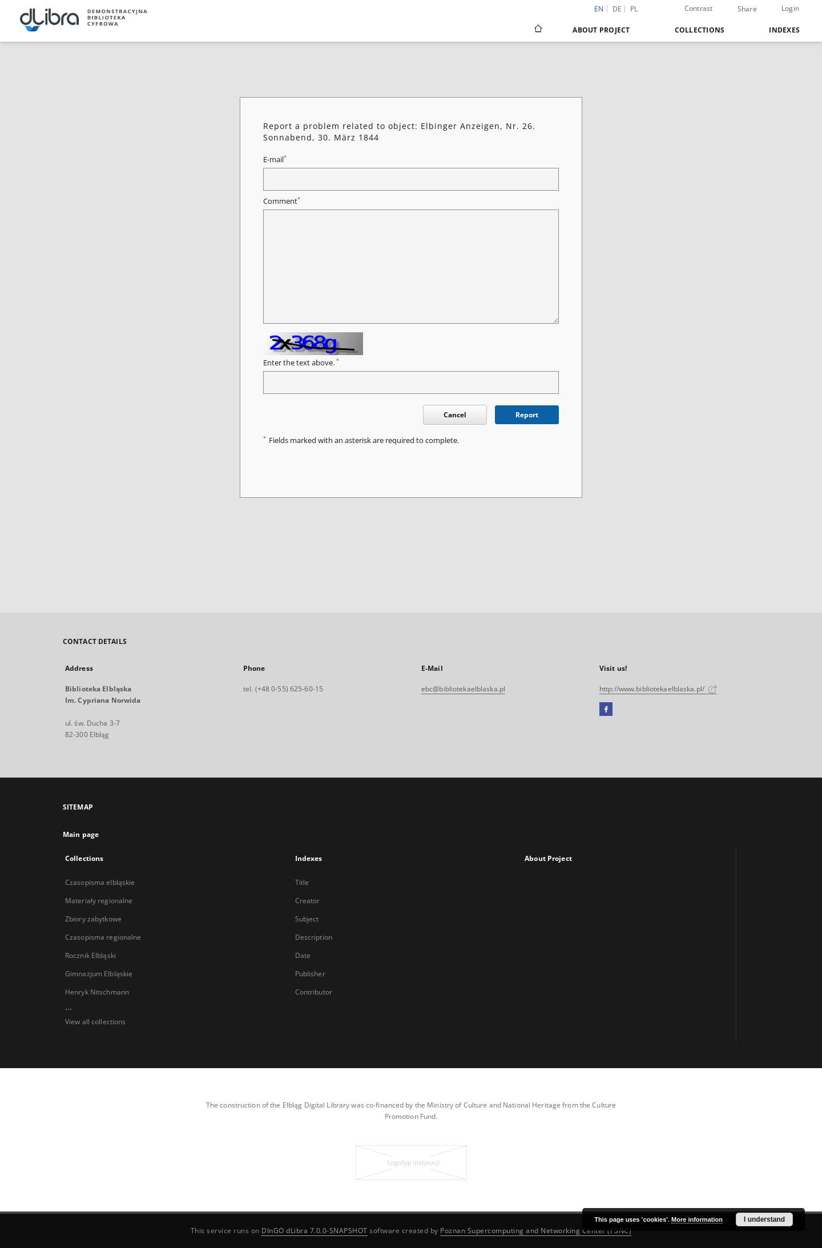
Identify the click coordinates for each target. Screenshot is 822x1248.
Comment (281, 201)
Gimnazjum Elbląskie (98, 974)
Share (747, 9)
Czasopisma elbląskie (100, 882)
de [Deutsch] (617, 9)
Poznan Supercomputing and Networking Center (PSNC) (535, 1230)
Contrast (698, 8)
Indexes (784, 30)
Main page (81, 834)
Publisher (310, 974)
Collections (700, 30)
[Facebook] (606, 709)
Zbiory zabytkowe (93, 919)
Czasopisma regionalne (103, 937)
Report (526, 415)
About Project (601, 30)
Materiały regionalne (98, 900)
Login (790, 8)
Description (313, 937)
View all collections (95, 1021)
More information (697, 1219)
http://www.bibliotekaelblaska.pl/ (658, 689)
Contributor (313, 992)
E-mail (275, 159)
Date (303, 955)
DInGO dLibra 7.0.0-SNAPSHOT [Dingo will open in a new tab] (314, 1230)
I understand (764, 1219)
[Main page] (537, 29)
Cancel (455, 415)
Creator (307, 900)
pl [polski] (634, 9)
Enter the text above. (301, 363)
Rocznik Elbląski (90, 955)
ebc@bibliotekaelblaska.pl (463, 689)
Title (302, 882)
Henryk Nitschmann (97, 992)
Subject (307, 919)
